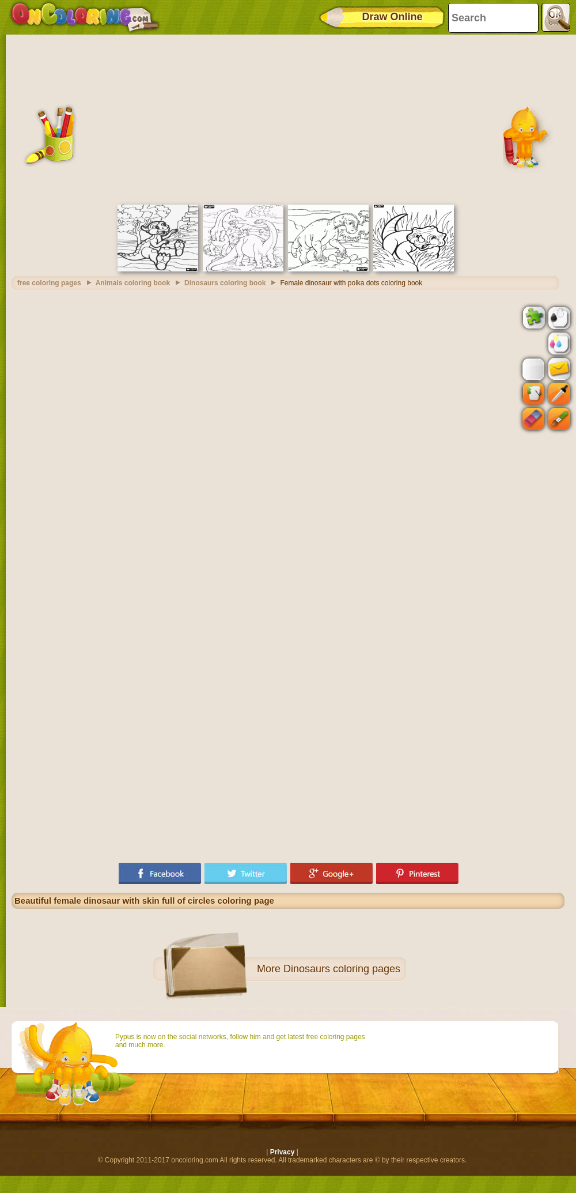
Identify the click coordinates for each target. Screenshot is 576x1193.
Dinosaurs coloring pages (341, 969)
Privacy (282, 1152)
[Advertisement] (288, 118)
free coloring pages (49, 283)
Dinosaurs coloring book (225, 283)
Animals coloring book (133, 283)
